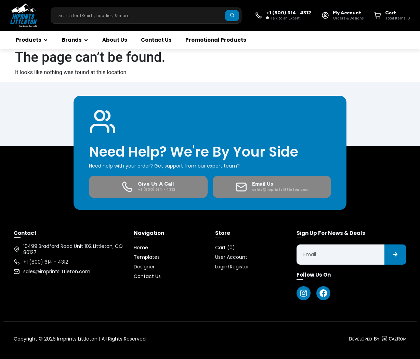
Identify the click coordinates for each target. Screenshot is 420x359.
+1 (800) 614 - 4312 (45, 262)
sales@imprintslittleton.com (56, 271)
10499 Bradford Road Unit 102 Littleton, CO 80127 (73, 249)
